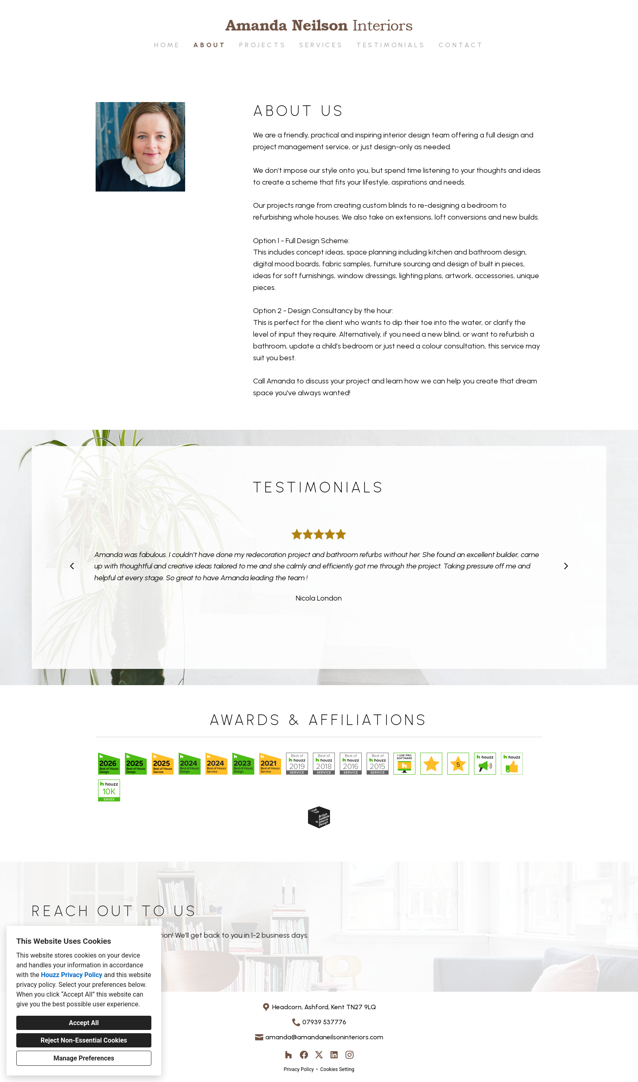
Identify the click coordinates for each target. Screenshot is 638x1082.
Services (321, 45)
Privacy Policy (299, 1069)
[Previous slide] (72, 566)
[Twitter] (319, 1055)
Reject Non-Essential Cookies (84, 1040)
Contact (461, 45)
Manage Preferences (83, 1058)
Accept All (84, 1023)
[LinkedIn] (334, 1055)
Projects (262, 45)
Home (167, 45)
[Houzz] (288, 1055)
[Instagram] (349, 1055)
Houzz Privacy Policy (71, 975)
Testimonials (391, 45)
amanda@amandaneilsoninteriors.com (324, 1037)
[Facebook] (303, 1055)
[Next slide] (566, 566)
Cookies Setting (337, 1069)
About (209, 45)
